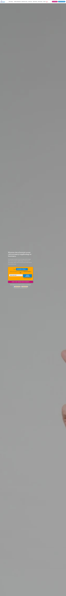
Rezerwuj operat (22, 269)
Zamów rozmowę (27, 276)
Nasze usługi (11, 1)
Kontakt (44, 1)
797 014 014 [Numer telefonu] (54, 1)
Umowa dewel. (40, 1)
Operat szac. (30, 1)
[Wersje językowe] (47, 1)
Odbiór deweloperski (17, 1)
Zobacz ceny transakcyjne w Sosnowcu (20, 281)
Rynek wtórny (35, 1)
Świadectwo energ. (24, 1)
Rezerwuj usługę (62, 1)
